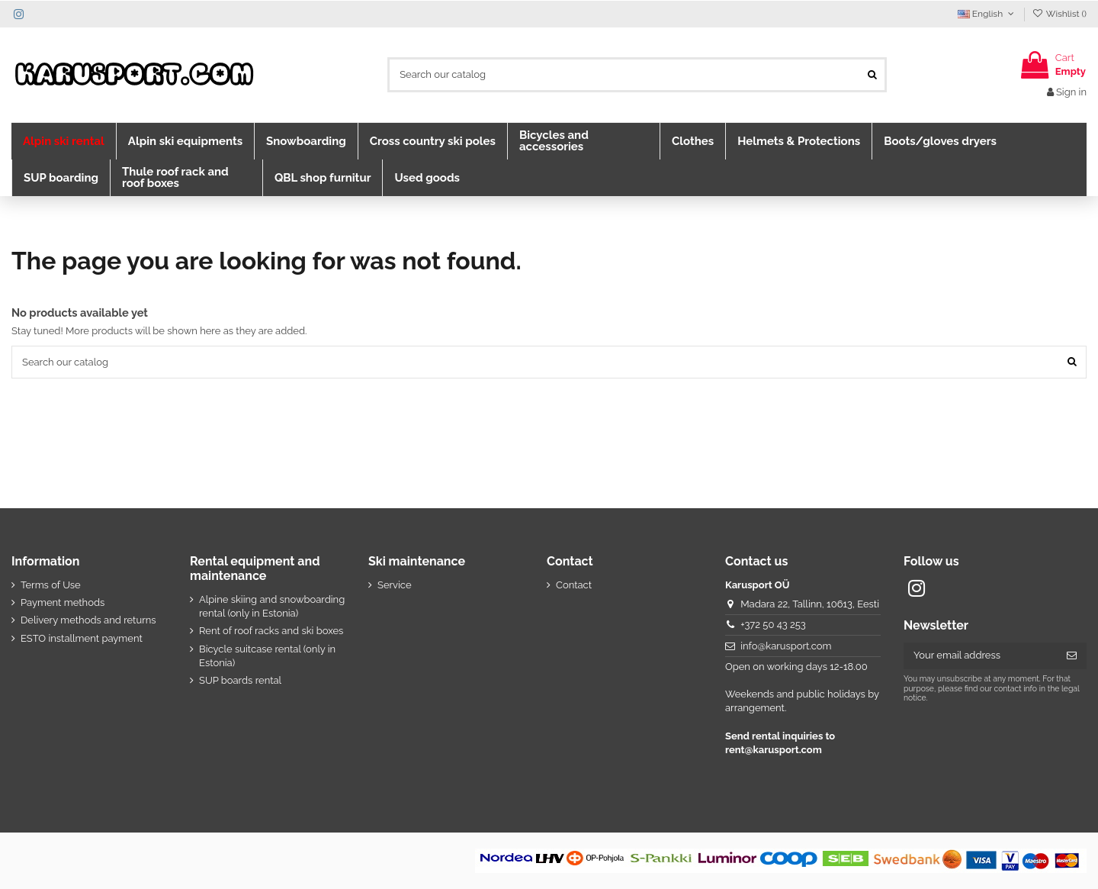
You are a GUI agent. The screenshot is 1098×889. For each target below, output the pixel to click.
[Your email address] (980, 656)
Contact (574, 585)
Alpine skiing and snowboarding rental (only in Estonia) (272, 606)
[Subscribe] (1072, 656)
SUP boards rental (240, 680)
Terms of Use (51, 585)
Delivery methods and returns (88, 620)
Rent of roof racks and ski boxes (271, 630)
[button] (63, 141)
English (987, 13)
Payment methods (62, 602)
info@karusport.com (785, 646)
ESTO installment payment (82, 638)
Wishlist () (1059, 13)
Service (394, 585)
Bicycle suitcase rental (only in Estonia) (267, 655)
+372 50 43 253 (773, 624)
